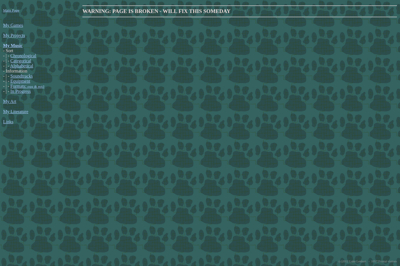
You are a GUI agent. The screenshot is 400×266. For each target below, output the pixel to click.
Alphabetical (21, 65)
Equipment (20, 81)
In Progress (20, 91)
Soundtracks (21, 76)
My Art (9, 101)
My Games (13, 25)
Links (8, 121)
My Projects (14, 35)
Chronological (23, 55)
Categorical (20, 60)
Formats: (27, 86)
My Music (13, 45)
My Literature (15, 111)
